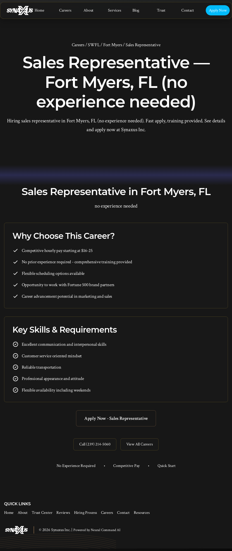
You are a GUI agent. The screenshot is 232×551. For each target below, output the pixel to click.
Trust (161, 10)
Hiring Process (85, 515)
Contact (187, 10)
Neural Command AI (105, 532)
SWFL (94, 45)
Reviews (63, 515)
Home (39, 10)
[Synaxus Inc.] (19, 10)
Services (114, 10)
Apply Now (218, 10)
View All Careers (140, 446)
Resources (142, 515)
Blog (135, 10)
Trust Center (42, 515)
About (88, 10)
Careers (65, 10)
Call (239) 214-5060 (93, 446)
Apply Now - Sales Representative (116, 418)
